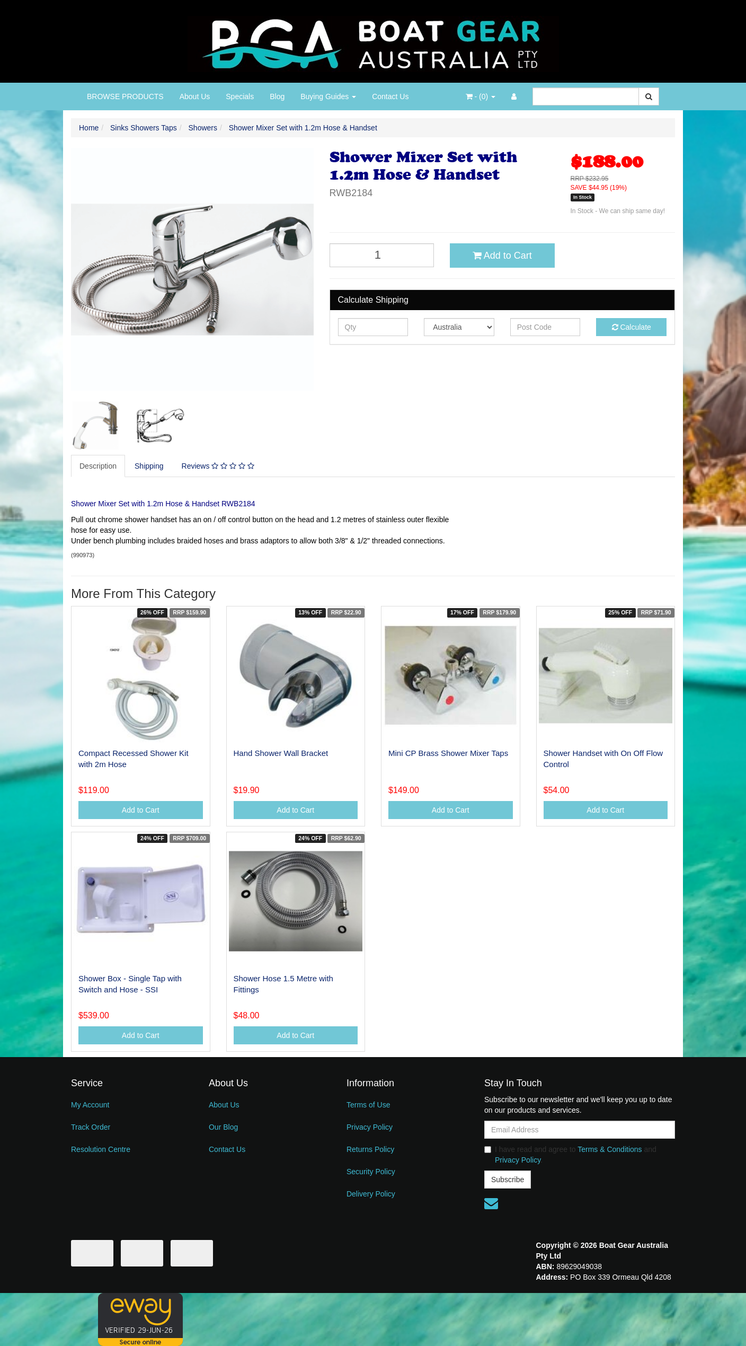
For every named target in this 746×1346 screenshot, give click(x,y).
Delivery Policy (371, 1194)
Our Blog (223, 1127)
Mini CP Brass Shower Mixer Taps (448, 753)
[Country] (459, 327)
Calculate (631, 327)
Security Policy (371, 1171)
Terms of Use (368, 1105)
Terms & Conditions (610, 1149)
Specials (240, 96)
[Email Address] (579, 1130)
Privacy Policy (370, 1127)
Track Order (90, 1127)
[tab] (98, 466)
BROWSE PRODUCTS (125, 96)
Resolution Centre (100, 1149)
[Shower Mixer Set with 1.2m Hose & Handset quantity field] (382, 255)
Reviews (218, 466)
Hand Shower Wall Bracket (281, 753)
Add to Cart (502, 255)
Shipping (149, 466)
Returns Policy (370, 1149)
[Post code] (545, 327)
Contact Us (390, 96)
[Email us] (491, 1203)
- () (480, 96)
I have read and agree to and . (570, 1154)
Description (98, 466)
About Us (195, 96)
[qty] (373, 327)
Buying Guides (328, 96)
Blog (277, 96)
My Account (90, 1105)
